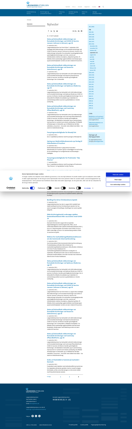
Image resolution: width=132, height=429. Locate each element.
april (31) (92, 63)
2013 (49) (91, 89)
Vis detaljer (87, 17)
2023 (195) (91, 39)
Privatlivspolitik (73, 425)
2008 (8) (91, 101)
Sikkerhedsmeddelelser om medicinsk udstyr (96, 123)
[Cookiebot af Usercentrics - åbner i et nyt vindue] (11, 17)
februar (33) (93, 68)
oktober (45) (93, 50)
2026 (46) (91, 32)
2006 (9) (91, 105)
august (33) (93, 55)
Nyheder (30, 24)
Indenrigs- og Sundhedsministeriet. (36, 409)
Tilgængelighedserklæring (98, 425)
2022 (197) (91, 41)
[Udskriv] (81, 31)
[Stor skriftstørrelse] (78, 31)
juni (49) (92, 59)
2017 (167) (91, 79)
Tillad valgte (118, 9)
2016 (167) (91, 82)
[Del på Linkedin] (51, 31)
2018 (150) (91, 77)
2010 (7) (91, 96)
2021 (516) (91, 44)
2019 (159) (91, 75)
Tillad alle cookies (118, 4)
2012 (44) (91, 91)
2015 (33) (91, 84)
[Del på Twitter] (54, 31)
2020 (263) (91, 72)
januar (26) (93, 70)
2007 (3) (91, 103)
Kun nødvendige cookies (117, 14)
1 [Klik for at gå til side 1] (60, 377)
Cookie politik (84, 425)
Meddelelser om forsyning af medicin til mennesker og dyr (96, 117)
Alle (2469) (91, 26)
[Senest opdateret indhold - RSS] (74, 31)
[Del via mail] (57, 31)
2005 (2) (91, 108)
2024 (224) (91, 37)
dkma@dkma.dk (34, 403)
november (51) (93, 48)
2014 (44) (91, 86)
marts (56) (92, 66)
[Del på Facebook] (48, 31)
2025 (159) (91, 34)
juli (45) (92, 57)
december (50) (93, 46)
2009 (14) (91, 98)
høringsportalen (99, 141)
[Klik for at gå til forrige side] (49, 376)
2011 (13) (91, 94)
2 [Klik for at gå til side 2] (69, 377)
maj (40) (92, 61)
